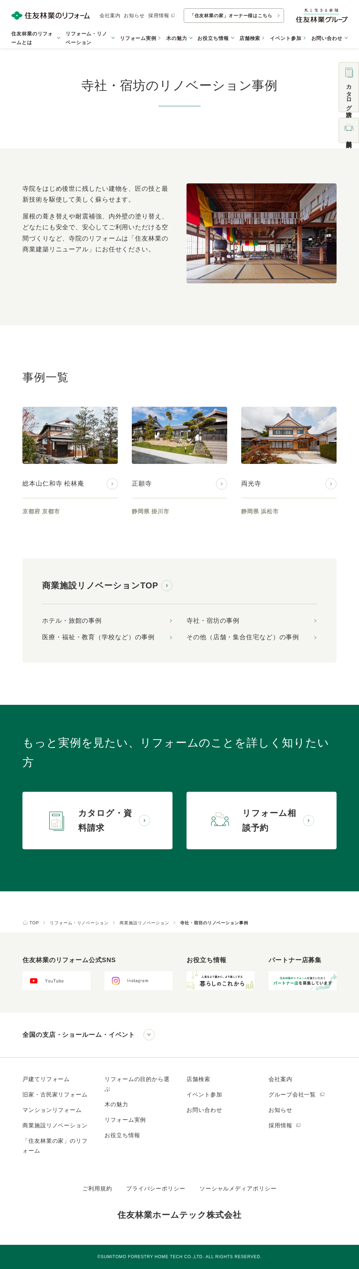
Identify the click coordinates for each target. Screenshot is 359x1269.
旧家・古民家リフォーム (55, 1095)
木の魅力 (116, 1104)
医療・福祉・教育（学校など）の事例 (98, 637)
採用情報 (161, 15)
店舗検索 (249, 38)
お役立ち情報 (122, 1135)
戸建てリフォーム (46, 1079)
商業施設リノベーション (55, 1125)
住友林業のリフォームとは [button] (32, 38)
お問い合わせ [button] (327, 38)
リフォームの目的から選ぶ (137, 1084)
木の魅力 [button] (176, 38)
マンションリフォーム (52, 1110)
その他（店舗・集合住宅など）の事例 (243, 637)
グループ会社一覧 (297, 1095)
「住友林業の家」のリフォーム (55, 1146)
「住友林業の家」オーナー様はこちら (231, 15)
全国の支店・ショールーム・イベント (78, 1034)
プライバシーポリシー (155, 1189)
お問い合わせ (204, 1110)
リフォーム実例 (138, 38)
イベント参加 (285, 38)
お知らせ (134, 15)
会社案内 (110, 15)
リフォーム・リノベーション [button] (86, 38)
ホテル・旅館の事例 (72, 620)
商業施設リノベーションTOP (100, 585)
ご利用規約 (97, 1189)
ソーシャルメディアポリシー (238, 1189)
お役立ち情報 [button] (213, 38)
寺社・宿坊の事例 (213, 620)
